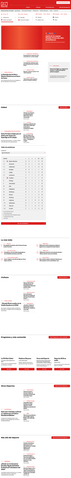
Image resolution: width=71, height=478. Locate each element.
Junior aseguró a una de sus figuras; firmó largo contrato (15, 259)
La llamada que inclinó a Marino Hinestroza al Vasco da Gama (10, 76)
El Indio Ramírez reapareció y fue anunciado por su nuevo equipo (31, 56)
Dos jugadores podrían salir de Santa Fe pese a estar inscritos (15, 246)
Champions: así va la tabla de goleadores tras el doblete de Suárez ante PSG (14, 252)
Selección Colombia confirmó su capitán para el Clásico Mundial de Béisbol (11, 413)
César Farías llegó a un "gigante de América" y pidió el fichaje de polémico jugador (59, 70)
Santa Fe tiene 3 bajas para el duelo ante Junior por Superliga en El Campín (11, 135)
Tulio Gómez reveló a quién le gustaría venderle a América (30, 79)
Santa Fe (56, 10)
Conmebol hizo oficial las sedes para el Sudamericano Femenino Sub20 (31, 64)
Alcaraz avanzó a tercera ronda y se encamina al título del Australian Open (29, 393)
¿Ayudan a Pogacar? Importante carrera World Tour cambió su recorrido (29, 307)
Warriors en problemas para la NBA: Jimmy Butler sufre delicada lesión (29, 417)
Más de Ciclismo (64, 277)
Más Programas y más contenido (59, 337)
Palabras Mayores (25, 358)
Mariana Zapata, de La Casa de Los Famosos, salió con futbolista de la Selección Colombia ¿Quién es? (29, 471)
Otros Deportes (50, 7)
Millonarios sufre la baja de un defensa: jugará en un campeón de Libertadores (49, 246)
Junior (51, 10)
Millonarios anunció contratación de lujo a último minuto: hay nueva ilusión (51, 252)
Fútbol (28, 7)
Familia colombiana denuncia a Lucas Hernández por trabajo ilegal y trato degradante (29, 446)
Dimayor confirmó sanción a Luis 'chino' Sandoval (31, 72)
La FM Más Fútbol (7, 358)
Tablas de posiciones (63, 2)
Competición (3, 150)
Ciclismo (38, 7)
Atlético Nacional (44, 10)
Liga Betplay (17, 10)
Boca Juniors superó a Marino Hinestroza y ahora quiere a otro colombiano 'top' (51, 259)
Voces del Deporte (42, 358)
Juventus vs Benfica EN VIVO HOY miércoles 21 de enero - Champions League (29, 126)
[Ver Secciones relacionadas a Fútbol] (30, 7)
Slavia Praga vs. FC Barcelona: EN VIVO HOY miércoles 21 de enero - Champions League (29, 137)
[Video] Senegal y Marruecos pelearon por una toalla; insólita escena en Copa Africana (29, 458)
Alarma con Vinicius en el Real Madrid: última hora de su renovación (28, 115)
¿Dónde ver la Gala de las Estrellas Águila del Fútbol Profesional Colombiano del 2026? (10, 466)
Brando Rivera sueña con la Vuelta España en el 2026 (11, 304)
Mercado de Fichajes (26, 10)
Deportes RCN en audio (60, 359)
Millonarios (35, 10)
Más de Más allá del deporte (61, 437)
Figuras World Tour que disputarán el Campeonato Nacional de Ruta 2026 (29, 285)
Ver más (9, 369)
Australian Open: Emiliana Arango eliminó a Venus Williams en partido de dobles (29, 405)
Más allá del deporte (64, 7)
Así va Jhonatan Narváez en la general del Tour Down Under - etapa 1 (29, 296)
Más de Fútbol (64, 107)
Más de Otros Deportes (62, 386)
